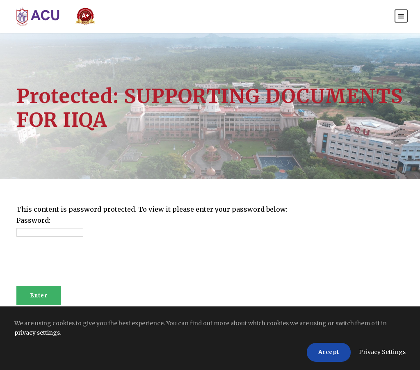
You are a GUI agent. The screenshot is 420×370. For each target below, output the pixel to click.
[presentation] (78, 266)
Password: (33, 220)
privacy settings (37, 332)
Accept (328, 352)
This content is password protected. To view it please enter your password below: (152, 209)
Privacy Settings (382, 352)
